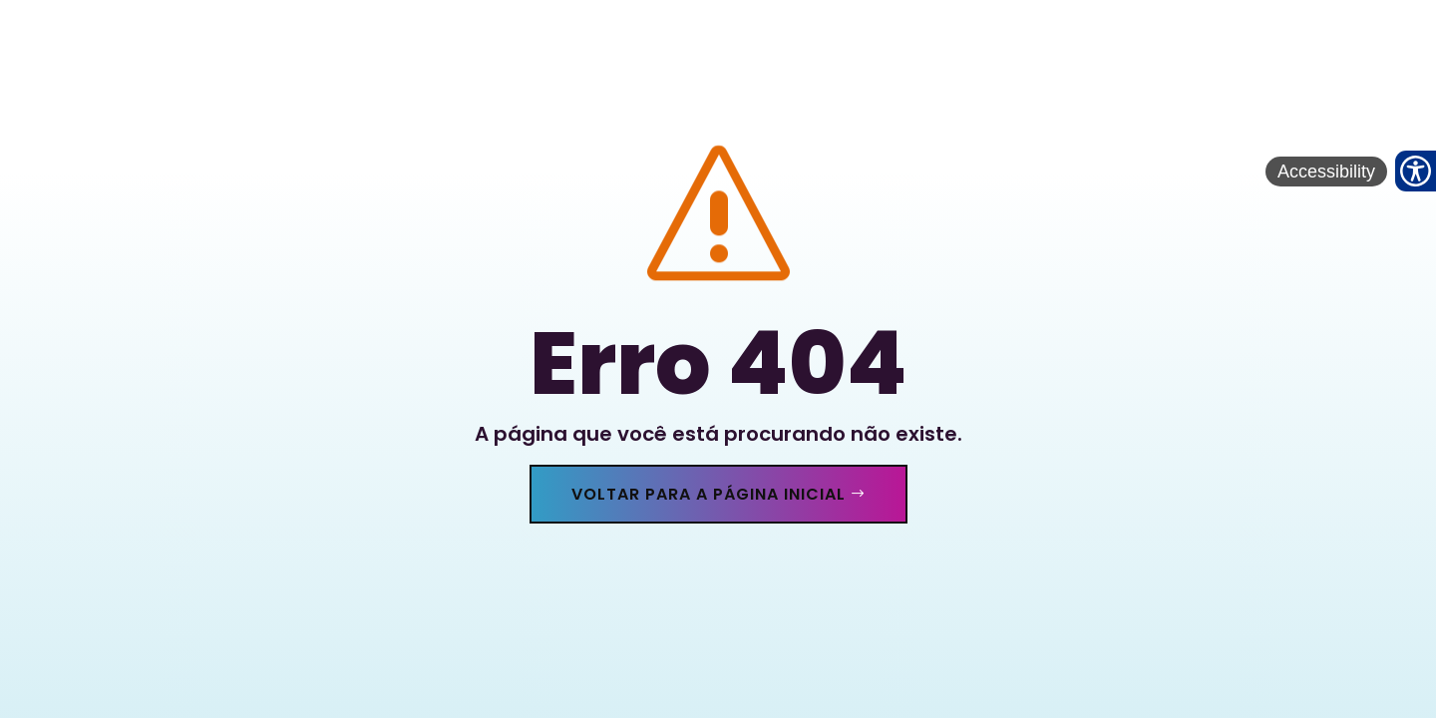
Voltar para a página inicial (708, 494)
